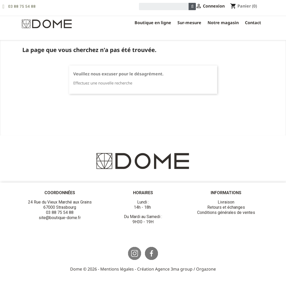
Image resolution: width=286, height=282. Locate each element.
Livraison (226, 202)
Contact (253, 22)
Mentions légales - (118, 269)
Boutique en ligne (153, 22)
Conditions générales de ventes (226, 212)
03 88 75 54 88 (22, 6)
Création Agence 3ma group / (166, 269)
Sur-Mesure (189, 22)
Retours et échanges (226, 207)
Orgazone (206, 269)
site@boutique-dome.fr (60, 217)
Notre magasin (223, 22)
